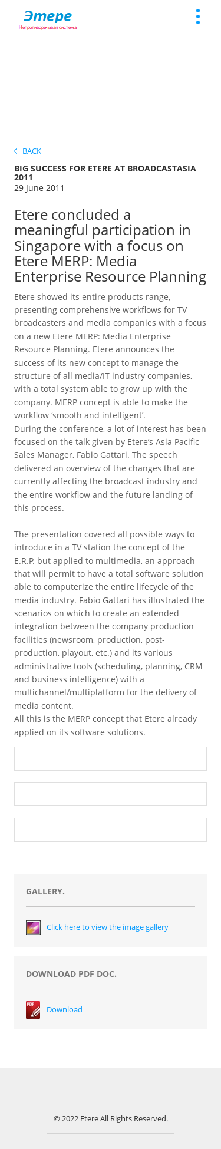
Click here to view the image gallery (108, 927)
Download (65, 1009)
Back (27, 151)
